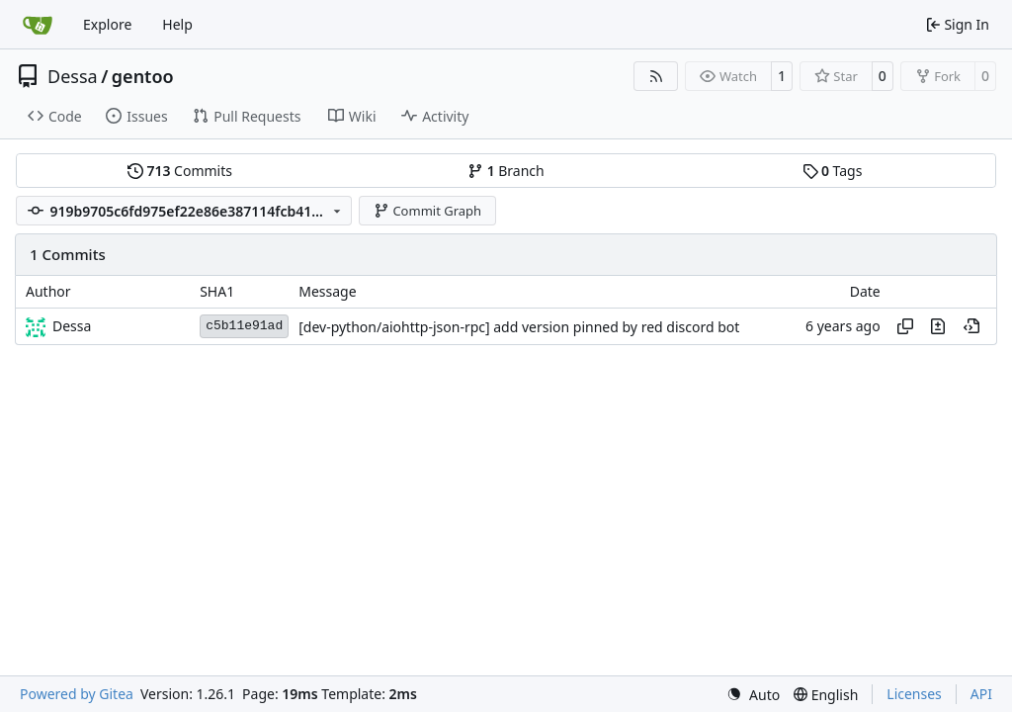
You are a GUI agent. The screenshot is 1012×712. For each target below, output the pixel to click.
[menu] (753, 694)
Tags (832, 170)
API (981, 693)
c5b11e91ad (244, 325)
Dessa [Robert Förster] (71, 325)
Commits (179, 170)
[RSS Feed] (656, 76)
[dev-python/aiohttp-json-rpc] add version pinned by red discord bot (518, 326)
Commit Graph (427, 211)
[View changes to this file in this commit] (938, 326)
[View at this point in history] (971, 326)
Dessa (72, 76)
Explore (107, 24)
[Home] (37, 25)
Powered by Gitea (76, 693)
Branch (506, 170)
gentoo (143, 76)
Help (177, 24)
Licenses (914, 693)
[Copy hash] (905, 326)
